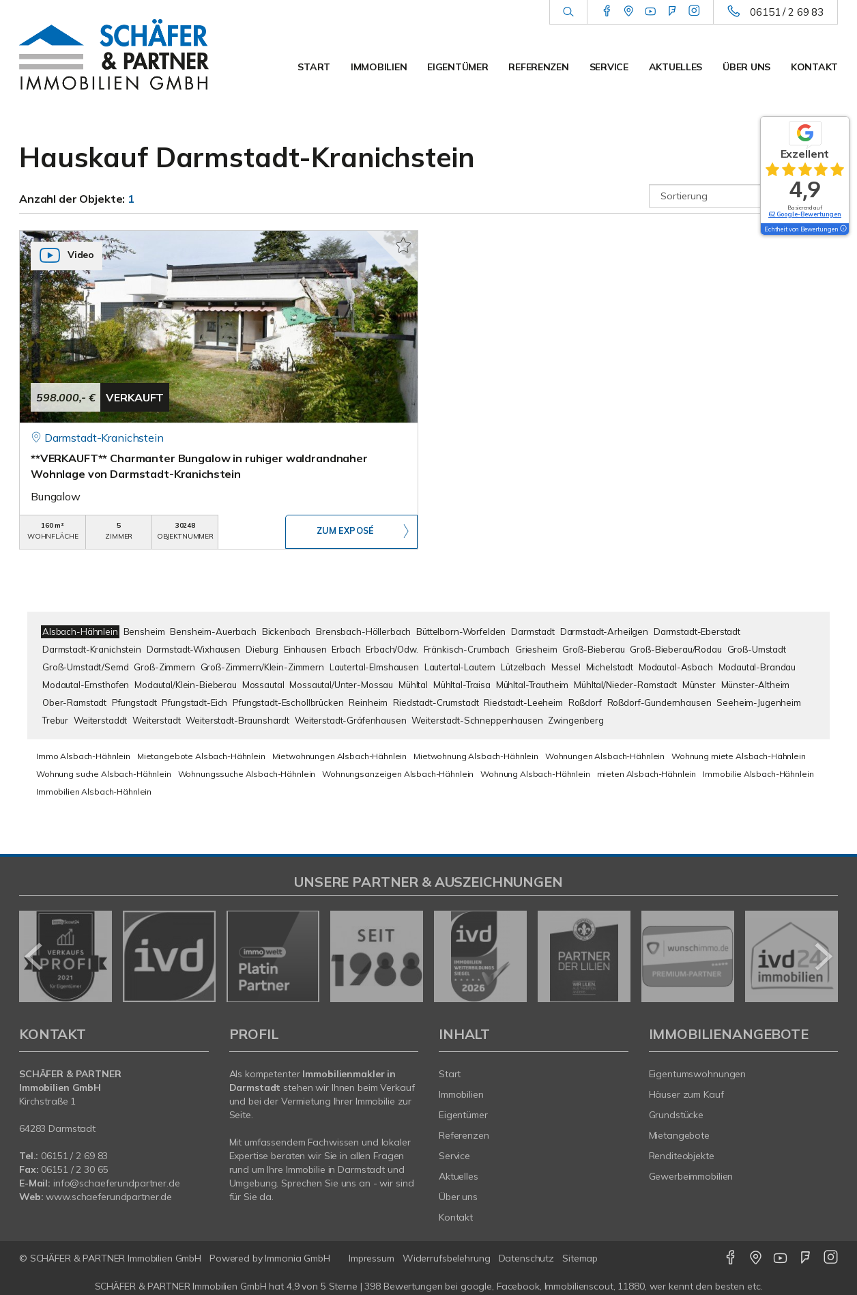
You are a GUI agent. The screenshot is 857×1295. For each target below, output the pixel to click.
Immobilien (379, 67)
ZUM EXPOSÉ (345, 532)
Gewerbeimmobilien (691, 1176)
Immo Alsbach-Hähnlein (83, 756)
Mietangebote (679, 1135)
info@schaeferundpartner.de (116, 1183)
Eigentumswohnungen (697, 1074)
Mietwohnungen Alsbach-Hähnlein (339, 756)
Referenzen (538, 67)
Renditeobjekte (681, 1156)
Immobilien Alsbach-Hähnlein (93, 791)
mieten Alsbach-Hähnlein (647, 774)
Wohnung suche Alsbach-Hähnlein (103, 774)
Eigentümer (457, 67)
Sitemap (580, 1258)
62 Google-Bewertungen (804, 214)
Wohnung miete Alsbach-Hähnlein (738, 756)
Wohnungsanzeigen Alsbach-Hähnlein (398, 774)
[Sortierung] (744, 196)
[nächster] (822, 956)
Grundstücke (676, 1115)
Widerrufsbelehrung (447, 1258)
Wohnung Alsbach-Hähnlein (535, 774)
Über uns (746, 67)
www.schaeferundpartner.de (109, 1197)
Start (313, 67)
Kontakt (814, 67)
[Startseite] (114, 54)
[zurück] (34, 956)
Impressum (371, 1258)
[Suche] (568, 12)
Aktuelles (675, 67)
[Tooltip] (843, 229)
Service (609, 67)
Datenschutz (527, 1258)
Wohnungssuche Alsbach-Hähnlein (247, 774)
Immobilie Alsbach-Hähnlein (758, 774)
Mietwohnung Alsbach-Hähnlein (475, 756)
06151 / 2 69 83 (787, 11)
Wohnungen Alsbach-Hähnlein (605, 756)
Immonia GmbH (297, 1258)
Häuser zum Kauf (686, 1094)
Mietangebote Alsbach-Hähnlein (201, 756)
